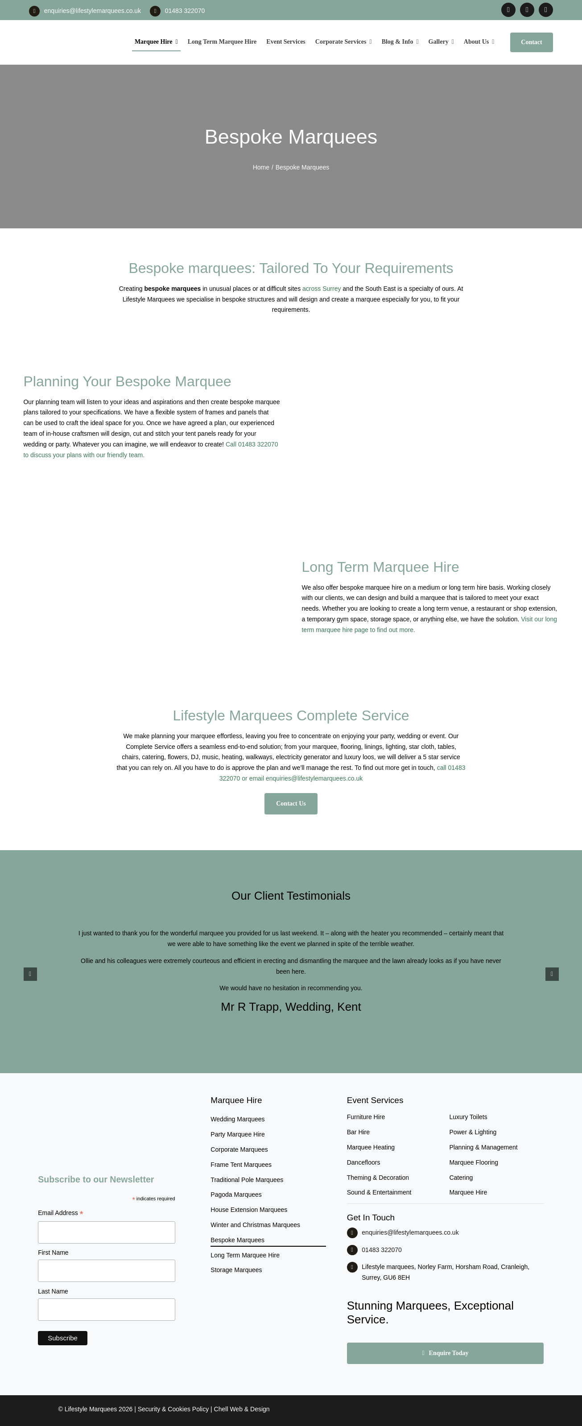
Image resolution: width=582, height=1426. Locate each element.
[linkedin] (546, 10)
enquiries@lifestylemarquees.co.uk (92, 10)
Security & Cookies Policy (173, 1409)
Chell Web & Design (242, 1409)
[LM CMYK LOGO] (72, 26)
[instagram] (527, 10)
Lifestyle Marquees (91, 1409)
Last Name (53, 1291)
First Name (53, 1252)
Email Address (60, 1214)
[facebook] (508, 10)
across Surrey (321, 288)
